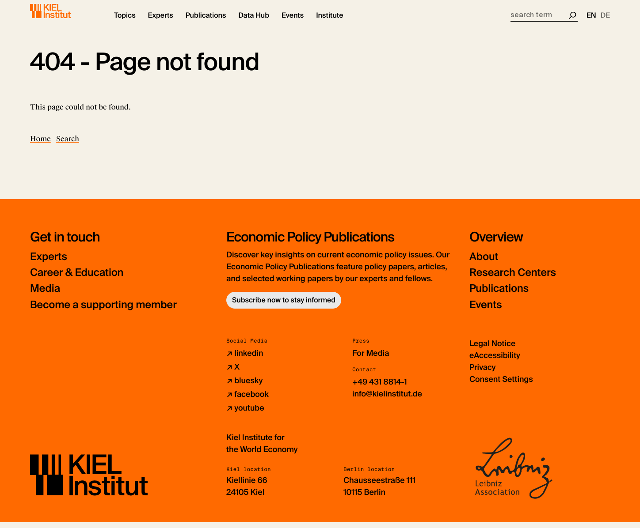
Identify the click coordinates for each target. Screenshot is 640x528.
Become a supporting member (105, 310)
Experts (49, 263)
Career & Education (78, 279)
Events (486, 310)
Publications (499, 295)
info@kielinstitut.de (387, 399)
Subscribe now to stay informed (283, 306)
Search (67, 145)
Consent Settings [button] (501, 385)
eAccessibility (495, 361)
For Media (370, 359)
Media (45, 295)
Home (40, 145)
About (484, 263)
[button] (124, 22)
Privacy (482, 373)
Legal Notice (492, 349)
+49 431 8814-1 (380, 387)
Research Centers (513, 279)
